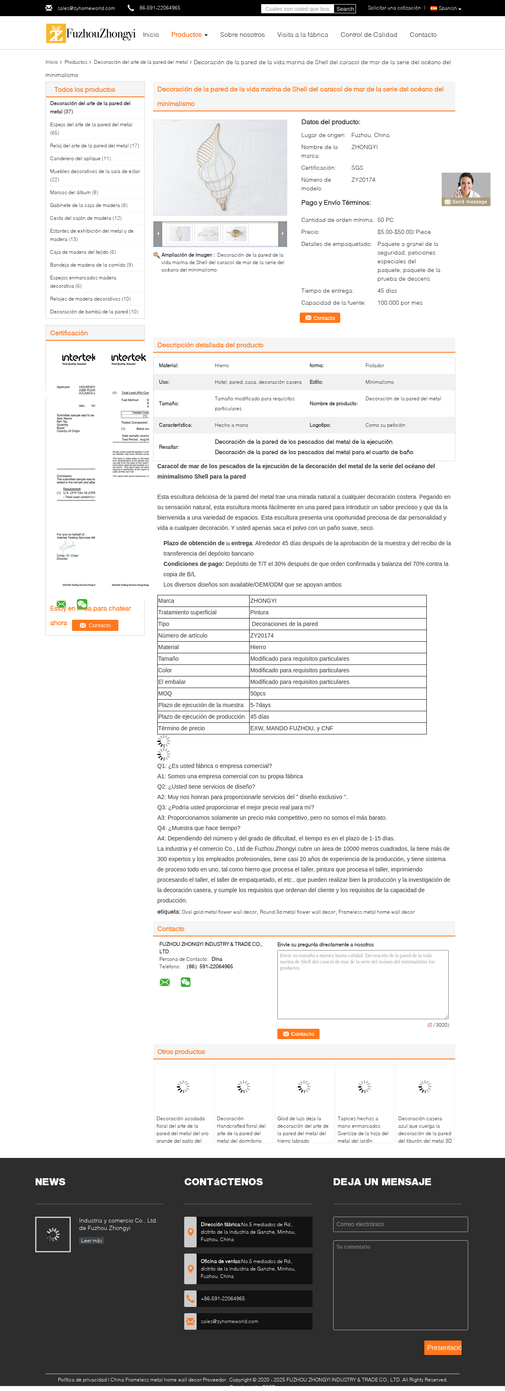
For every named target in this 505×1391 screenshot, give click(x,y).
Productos (186, 34)
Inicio (151, 34)
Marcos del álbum (70, 192)
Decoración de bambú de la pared (89, 311)
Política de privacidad (82, 1380)
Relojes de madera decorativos (85, 299)
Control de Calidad (369, 34)
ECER (268, 1387)
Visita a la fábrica (302, 34)
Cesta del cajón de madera (80, 218)
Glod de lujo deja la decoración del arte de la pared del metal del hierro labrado (303, 1129)
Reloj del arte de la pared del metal (89, 145)
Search (345, 9)
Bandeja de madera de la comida (87, 265)
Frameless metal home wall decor (377, 912)
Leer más (91, 1240)
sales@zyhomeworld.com (86, 8)
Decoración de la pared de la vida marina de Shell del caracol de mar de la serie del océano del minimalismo (222, 262)
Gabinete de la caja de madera (85, 205)
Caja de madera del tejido (79, 252)
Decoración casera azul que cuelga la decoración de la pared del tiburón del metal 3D (425, 1129)
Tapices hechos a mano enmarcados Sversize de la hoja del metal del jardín (363, 1129)
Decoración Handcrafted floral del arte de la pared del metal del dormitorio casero (241, 1133)
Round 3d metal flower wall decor (297, 912)
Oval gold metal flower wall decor (219, 912)
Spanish (450, 8)
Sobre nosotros (242, 34)
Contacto (423, 34)
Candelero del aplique (75, 158)
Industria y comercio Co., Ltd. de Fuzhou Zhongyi (118, 1224)
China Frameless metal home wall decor (156, 1380)
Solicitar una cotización (394, 8)
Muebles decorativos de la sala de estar (95, 171)
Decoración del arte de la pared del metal (141, 62)
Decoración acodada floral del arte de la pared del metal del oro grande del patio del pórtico (182, 1133)
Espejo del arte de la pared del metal (91, 124)
